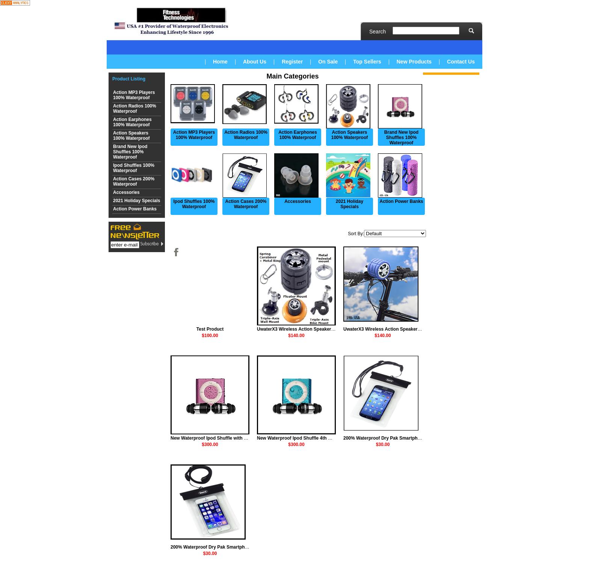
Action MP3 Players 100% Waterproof (134, 95)
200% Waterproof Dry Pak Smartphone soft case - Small (230, 547)
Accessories (126, 192)
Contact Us (461, 62)
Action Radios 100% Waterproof (134, 108)
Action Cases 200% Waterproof (133, 181)
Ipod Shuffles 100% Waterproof (133, 168)
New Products (414, 62)
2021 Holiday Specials (136, 200)
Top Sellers (367, 62)
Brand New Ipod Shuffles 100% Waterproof (130, 152)
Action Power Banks (135, 209)
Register (292, 62)
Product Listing (128, 79)
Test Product (210, 329)
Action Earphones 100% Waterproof (132, 122)
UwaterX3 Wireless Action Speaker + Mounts (304, 329)
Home (220, 62)
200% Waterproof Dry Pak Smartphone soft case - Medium (405, 438)
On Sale (328, 62)
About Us (254, 62)
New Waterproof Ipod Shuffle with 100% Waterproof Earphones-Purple (245, 438)
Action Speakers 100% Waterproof (131, 135)
